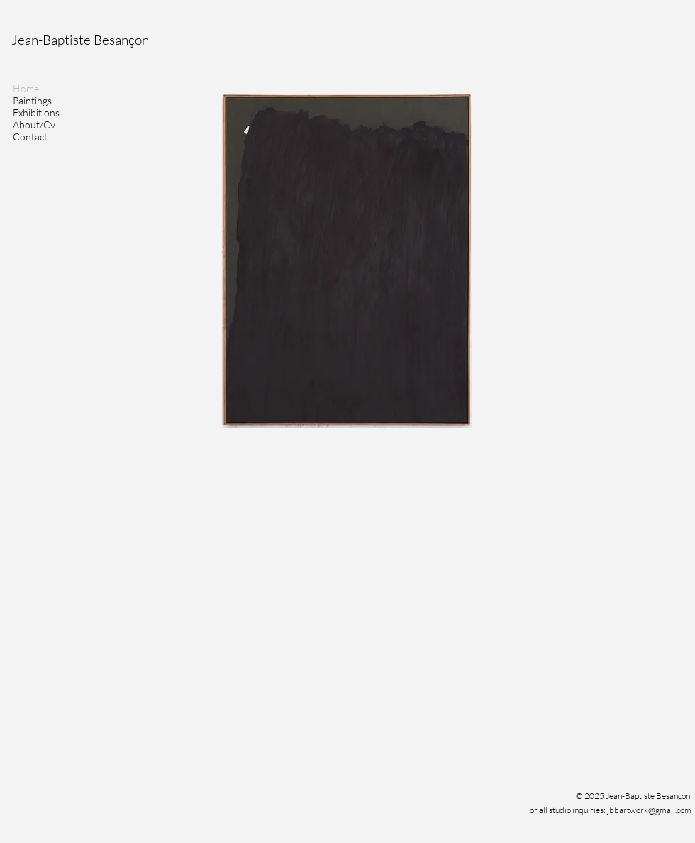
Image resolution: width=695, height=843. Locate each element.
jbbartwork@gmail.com (649, 810)
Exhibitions (36, 112)
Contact (30, 137)
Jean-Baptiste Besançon (80, 39)
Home (26, 88)
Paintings (32, 100)
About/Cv (34, 125)
